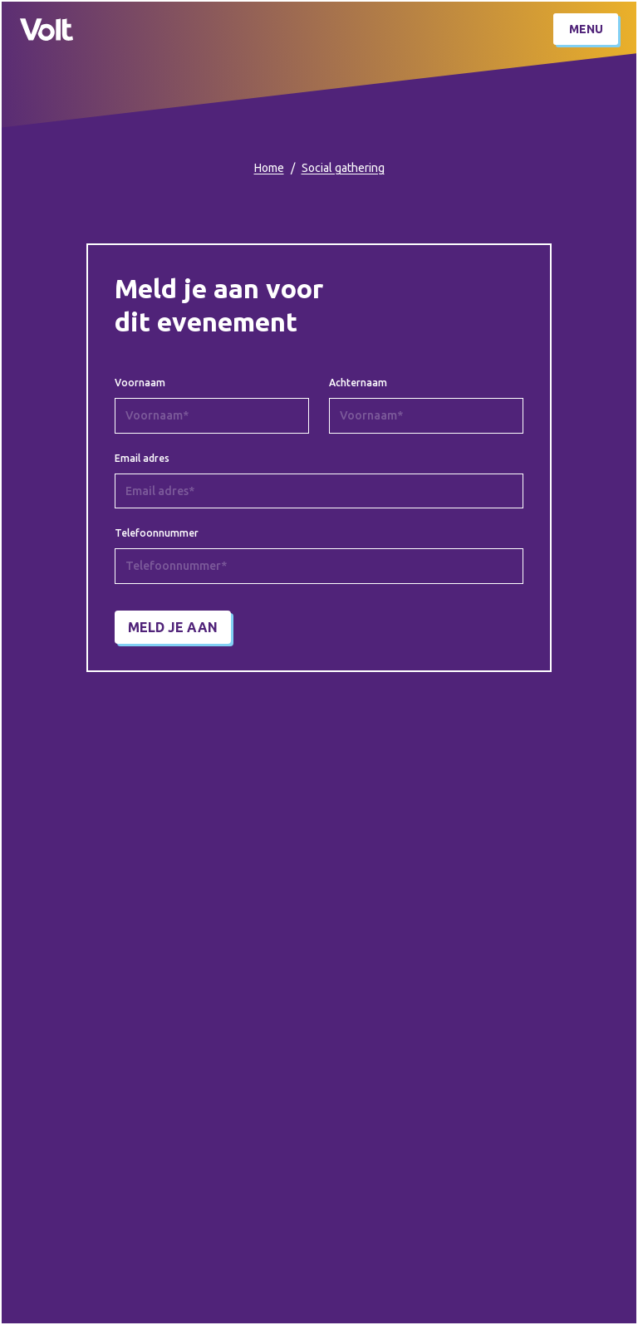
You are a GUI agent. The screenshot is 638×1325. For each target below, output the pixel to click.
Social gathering (343, 167)
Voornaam (140, 383)
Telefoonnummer (157, 533)
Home (269, 167)
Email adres (142, 459)
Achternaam (358, 383)
